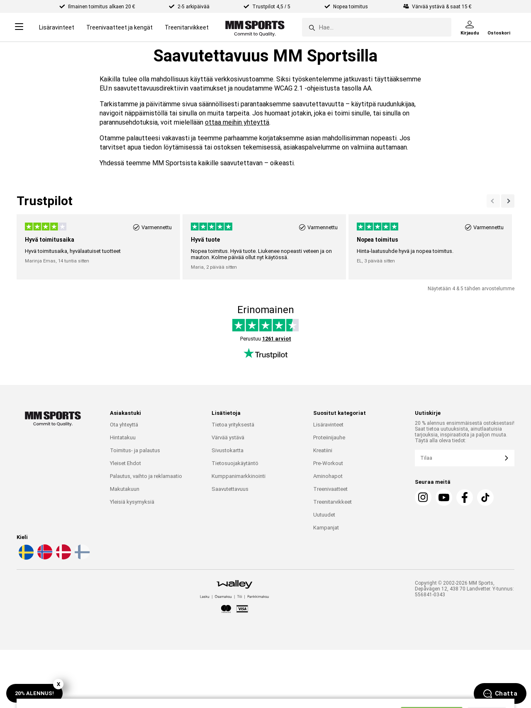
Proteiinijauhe (329, 437)
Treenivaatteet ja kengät (119, 27)
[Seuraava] (493, 201)
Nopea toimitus (351, 7)
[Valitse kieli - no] (44, 558)
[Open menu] (19, 27)
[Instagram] (423, 497)
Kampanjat (326, 527)
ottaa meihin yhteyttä (237, 122)
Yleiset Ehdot (125, 463)
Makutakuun (124, 489)
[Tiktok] (485, 497)
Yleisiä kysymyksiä (132, 502)
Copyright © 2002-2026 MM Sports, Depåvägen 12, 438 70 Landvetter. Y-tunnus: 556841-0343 (464, 589)
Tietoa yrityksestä (233, 424)
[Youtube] (444, 497)
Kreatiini (322, 450)
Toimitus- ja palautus (135, 450)
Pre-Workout (328, 463)
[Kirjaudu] (469, 27)
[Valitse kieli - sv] (25, 558)
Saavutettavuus (230, 489)
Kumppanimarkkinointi (239, 476)
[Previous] (507, 201)
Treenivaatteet (330, 489)
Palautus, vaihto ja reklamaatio (146, 476)
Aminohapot (328, 476)
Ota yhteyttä (124, 424)
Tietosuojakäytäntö (235, 463)
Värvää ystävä (228, 437)
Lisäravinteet (56, 27)
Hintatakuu (123, 437)
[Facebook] (464, 497)
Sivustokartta (228, 450)
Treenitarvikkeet (187, 27)
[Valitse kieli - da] (62, 558)
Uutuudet (324, 515)
